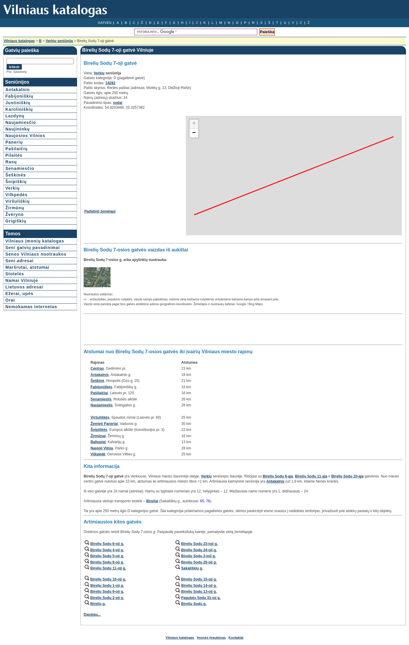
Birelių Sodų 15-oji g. (199, 579)
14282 (110, 83)
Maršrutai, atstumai (27, 267)
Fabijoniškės (101, 387)
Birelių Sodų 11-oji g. (108, 568)
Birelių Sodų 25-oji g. (199, 562)
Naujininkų (17, 129)
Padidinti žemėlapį (100, 211)
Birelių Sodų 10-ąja (347, 476)
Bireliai (152, 501)
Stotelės (14, 273)
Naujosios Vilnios (25, 135)
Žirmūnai (98, 436)
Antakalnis (100, 375)
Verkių (12, 188)
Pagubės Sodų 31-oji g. (200, 598)
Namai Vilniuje (21, 280)
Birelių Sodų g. (193, 604)
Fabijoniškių (19, 96)
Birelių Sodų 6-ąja (278, 476)
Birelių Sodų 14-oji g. (199, 585)
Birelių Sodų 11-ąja (311, 476)
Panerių (14, 142)
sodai (117, 103)
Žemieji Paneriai (104, 424)
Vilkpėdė (98, 454)
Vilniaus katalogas (19, 41)
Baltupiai (98, 442)
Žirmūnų (14, 207)
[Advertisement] (134, 157)
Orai (10, 300)
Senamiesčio (19, 168)
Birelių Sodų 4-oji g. (107, 550)
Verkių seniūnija (59, 41)
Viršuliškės (100, 417)
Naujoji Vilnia (102, 448)
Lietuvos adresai (24, 287)
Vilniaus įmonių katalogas (34, 241)
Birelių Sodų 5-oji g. (107, 556)
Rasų (11, 161)
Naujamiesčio (20, 122)
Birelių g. (97, 604)
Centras (97, 368)
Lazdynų (14, 115)
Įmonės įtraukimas (211, 637)
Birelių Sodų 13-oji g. (199, 591)
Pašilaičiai (99, 393)
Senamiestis (101, 399)
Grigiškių (15, 221)
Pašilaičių (16, 148)
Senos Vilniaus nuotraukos (35, 254)
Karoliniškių (19, 109)
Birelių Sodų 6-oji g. (107, 544)
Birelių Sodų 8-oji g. (107, 562)
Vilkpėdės (16, 194)
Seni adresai (19, 260)
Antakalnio (17, 89)
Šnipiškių (16, 181)
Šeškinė (97, 381)
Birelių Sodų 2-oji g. (107, 598)
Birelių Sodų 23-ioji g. (199, 544)
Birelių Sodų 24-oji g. (199, 550)
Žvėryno (14, 214)
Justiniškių (17, 102)
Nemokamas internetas (31, 306)
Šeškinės (15, 175)
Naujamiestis (102, 405)
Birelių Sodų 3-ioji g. (198, 556)
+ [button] (194, 123)
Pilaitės (13, 155)
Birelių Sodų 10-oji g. (108, 579)
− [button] (194, 133)
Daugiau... (92, 614)
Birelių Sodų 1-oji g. (107, 585)
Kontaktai (236, 637)
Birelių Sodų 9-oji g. (107, 591)
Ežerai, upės (19, 293)
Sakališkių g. (192, 568)
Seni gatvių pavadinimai (32, 247)
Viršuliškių (17, 201)
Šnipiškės (99, 430)
